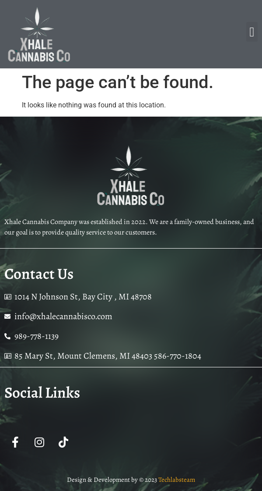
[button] (252, 32)
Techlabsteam (176, 479)
